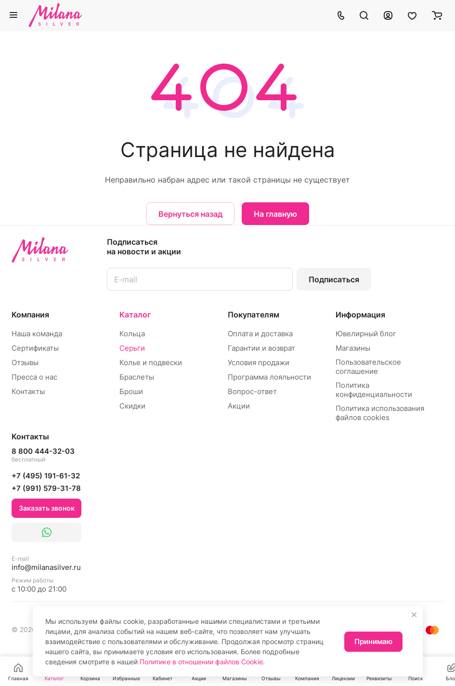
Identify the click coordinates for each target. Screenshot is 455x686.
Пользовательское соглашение (368, 366)
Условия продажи (258, 362)
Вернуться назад (190, 214)
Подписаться (334, 279)
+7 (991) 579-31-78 (46, 488)
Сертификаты (35, 348)
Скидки (132, 405)
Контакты (28, 391)
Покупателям (253, 314)
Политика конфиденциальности (374, 390)
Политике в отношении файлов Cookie (201, 662)
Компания (30, 314)
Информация (360, 314)
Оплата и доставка (260, 333)
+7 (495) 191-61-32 (46, 475)
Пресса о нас (34, 377)
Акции (239, 405)
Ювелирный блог (366, 333)
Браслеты (136, 377)
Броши (131, 391)
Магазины (353, 348)
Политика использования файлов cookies (380, 413)
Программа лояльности (269, 377)
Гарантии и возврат (261, 348)
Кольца (132, 333)
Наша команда (37, 333)
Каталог (135, 314)
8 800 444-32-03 (43, 455)
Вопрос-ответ (252, 391)
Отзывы (25, 362)
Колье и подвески (150, 362)
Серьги (132, 348)
